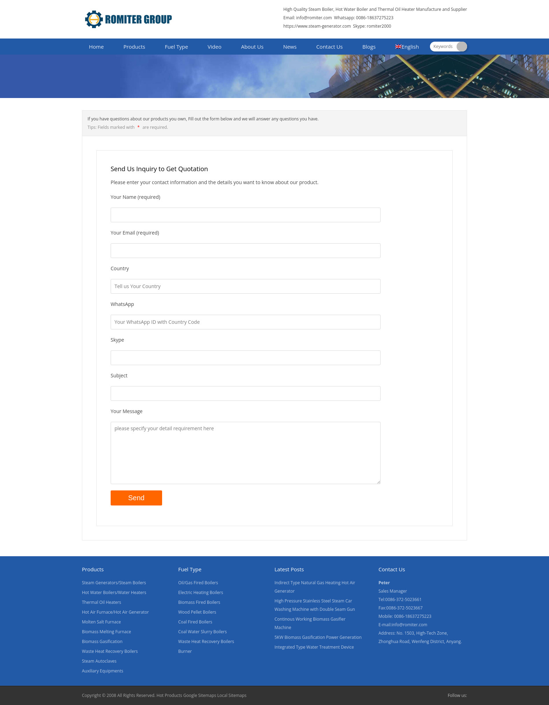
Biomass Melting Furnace (106, 632)
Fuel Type (176, 46)
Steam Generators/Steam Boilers (114, 583)
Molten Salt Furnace (101, 622)
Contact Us (329, 46)
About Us (252, 46)
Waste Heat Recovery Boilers (110, 651)
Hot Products (169, 695)
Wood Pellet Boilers (197, 612)
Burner (185, 651)
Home (96, 46)
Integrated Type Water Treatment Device (314, 647)
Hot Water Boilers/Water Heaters (114, 592)
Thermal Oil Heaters (101, 602)
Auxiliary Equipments (102, 671)
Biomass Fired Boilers (199, 602)
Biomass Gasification (102, 641)
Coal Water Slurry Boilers (202, 632)
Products (134, 46)
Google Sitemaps (199, 695)
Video (214, 46)
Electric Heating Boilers (200, 592)
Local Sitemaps (232, 695)
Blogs (369, 46)
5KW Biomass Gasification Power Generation (318, 637)
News (290, 46)
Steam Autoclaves (99, 661)
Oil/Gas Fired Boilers (198, 583)
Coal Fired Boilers (195, 622)
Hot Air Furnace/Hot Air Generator (115, 612)
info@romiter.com (313, 18)
